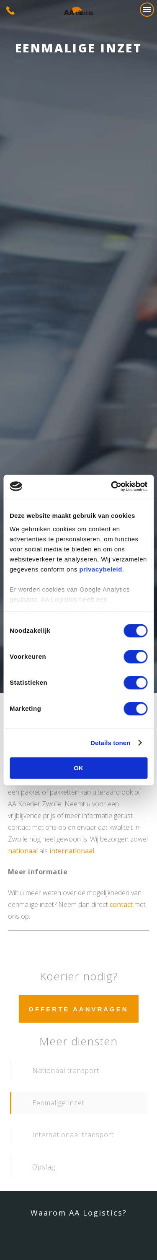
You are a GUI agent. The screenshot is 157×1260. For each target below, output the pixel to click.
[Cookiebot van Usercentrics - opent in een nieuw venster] (111, 486)
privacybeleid (100, 569)
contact (121, 904)
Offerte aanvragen (78, 1009)
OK (78, 768)
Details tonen (110, 742)
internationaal (71, 850)
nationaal (23, 850)
